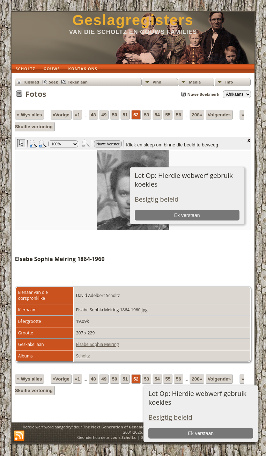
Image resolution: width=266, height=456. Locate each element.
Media (195, 82)
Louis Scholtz (122, 437)
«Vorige (61, 114)
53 (146, 114)
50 (114, 114)
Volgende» (219, 114)
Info (229, 82)
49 (103, 114)
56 (178, 114)
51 (125, 114)
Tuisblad (31, 82)
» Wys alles (29, 114)
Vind (157, 82)
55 (167, 114)
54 (157, 114)
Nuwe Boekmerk (203, 94)
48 (93, 114)
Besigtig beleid (170, 417)
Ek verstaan (201, 433)
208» (197, 114)
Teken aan (78, 82)
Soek (53, 82)
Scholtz (83, 356)
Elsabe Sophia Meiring (97, 344)
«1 (77, 114)
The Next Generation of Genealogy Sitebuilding (128, 426)
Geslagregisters (133, 20)
